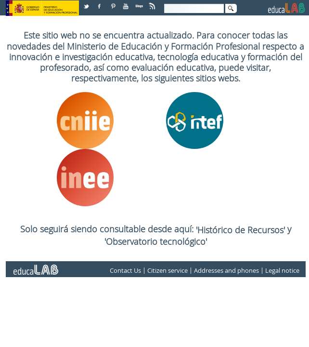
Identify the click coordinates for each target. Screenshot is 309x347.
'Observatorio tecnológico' (155, 241)
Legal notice (282, 270)
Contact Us (125, 270)
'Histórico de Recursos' (241, 230)
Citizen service (167, 270)
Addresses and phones (226, 270)
